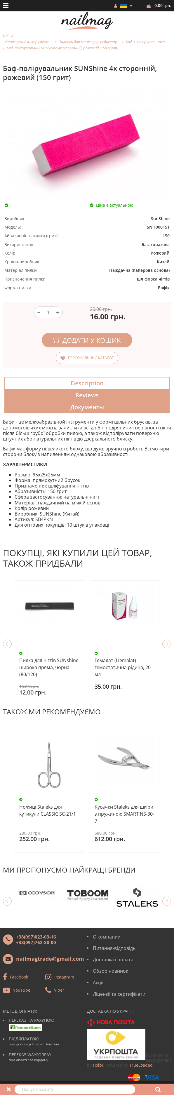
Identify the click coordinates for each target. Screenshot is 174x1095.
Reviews (87, 395)
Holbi (98, 1065)
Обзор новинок (110, 971)
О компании (107, 937)
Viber (59, 990)
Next (166, 644)
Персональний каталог (91, 357)
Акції (98, 982)
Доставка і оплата (113, 959)
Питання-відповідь (114, 948)
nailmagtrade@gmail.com (50, 958)
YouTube (21, 990)
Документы (87, 407)
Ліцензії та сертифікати (119, 994)
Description (87, 383)
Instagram (64, 977)
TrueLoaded (141, 1065)
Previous (7, 644)
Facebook (19, 977)
